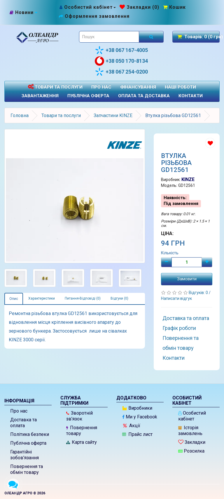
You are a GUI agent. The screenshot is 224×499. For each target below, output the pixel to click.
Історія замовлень (190, 430)
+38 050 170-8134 (121, 61)
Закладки (191, 442)
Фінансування (138, 87)
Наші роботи (180, 87)
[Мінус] (166, 262)
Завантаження (40, 95)
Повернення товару (81, 430)
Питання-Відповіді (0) (83, 298)
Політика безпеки (29, 434)
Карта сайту (81, 442)
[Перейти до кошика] (174, 7)
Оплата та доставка (144, 95)
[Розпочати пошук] (151, 37)
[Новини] (23, 12)
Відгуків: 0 (199, 292)
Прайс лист (137, 434)
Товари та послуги (55, 87)
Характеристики (41, 298)
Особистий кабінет (192, 416)
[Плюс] (207, 262)
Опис (13, 299)
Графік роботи (179, 328)
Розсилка (191, 451)
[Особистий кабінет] (87, 7)
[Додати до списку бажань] (210, 143)
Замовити (187, 278)
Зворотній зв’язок (79, 416)
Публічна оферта (88, 95)
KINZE (188, 179)
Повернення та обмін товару (180, 343)
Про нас (101, 87)
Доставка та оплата (185, 318)
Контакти (190, 95)
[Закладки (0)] (139, 7)
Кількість (169, 253)
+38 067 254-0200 (121, 71)
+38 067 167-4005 (121, 50)
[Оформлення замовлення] (94, 16)
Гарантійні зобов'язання (24, 454)
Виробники (137, 408)
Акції (131, 425)
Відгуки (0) (119, 298)
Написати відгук (176, 298)
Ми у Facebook (139, 417)
